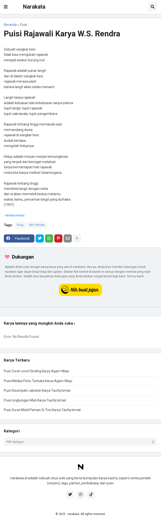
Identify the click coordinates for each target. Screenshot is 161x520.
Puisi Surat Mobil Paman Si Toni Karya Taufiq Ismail (42, 410)
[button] (5, 7)
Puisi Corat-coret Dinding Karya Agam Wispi (36, 371)
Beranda (10, 24)
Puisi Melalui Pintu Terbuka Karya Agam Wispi (38, 381)
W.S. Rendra (36, 224)
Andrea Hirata (15, 215)
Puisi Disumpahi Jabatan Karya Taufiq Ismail (37, 390)
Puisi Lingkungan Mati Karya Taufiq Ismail (35, 400)
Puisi (23, 24)
